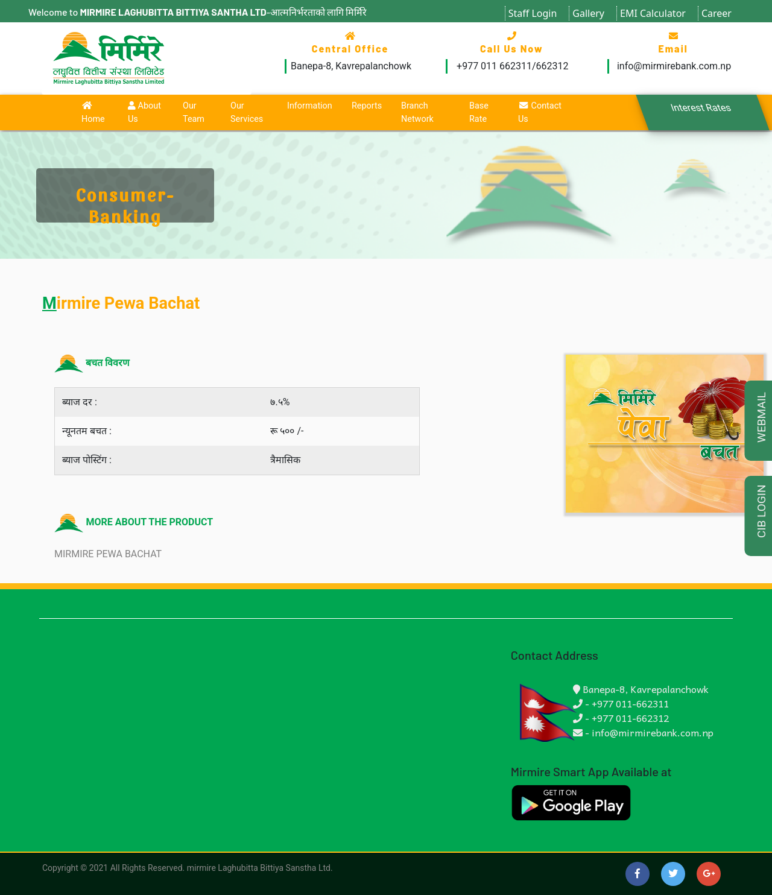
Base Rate (479, 112)
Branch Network (417, 112)
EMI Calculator (653, 13)
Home (93, 112)
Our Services (246, 112)
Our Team (193, 112)
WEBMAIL (761, 417)
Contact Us (540, 112)
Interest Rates (701, 107)
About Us (144, 112)
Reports (367, 106)
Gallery (588, 13)
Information (309, 106)
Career (716, 13)
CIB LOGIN (761, 511)
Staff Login (532, 13)
